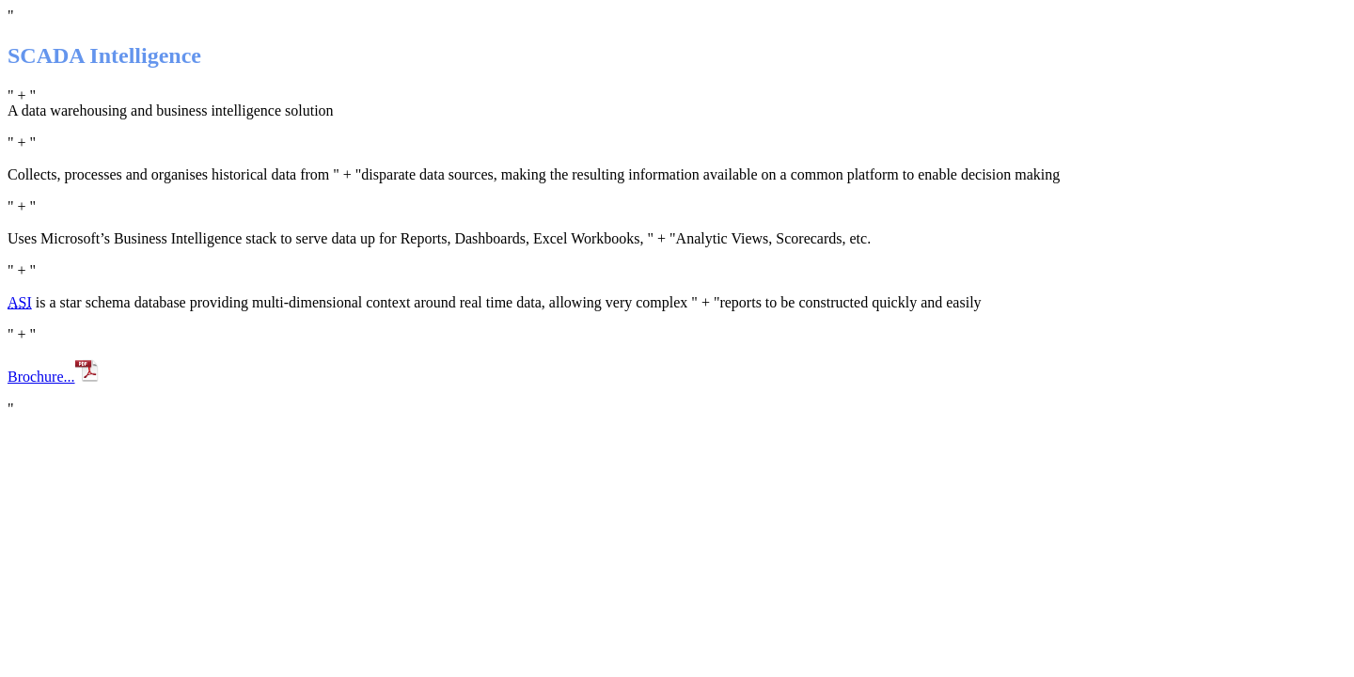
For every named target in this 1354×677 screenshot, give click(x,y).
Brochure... (53, 377)
